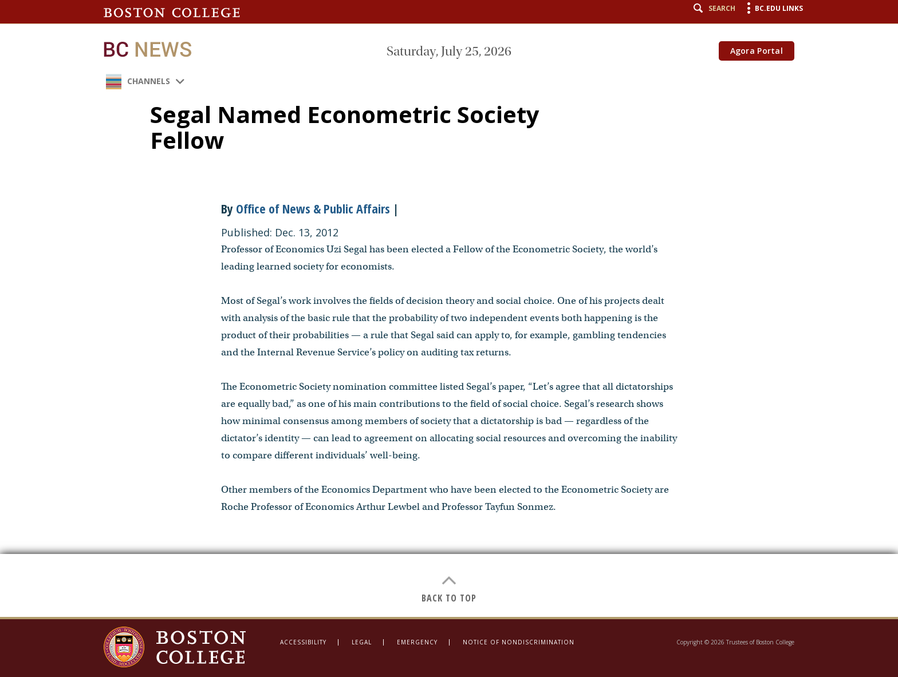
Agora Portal (756, 50)
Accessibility (303, 642)
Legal (362, 642)
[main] (449, 308)
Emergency (417, 642)
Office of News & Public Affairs (313, 208)
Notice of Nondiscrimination (518, 642)
